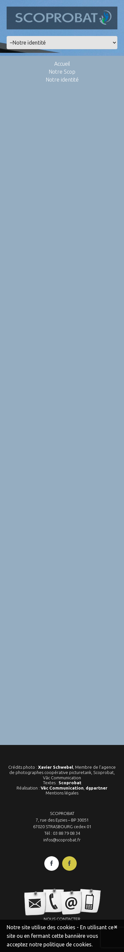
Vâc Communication (62, 788)
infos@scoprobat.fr (62, 839)
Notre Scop (62, 72)
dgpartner (96, 788)
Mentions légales (62, 793)
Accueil (62, 64)
